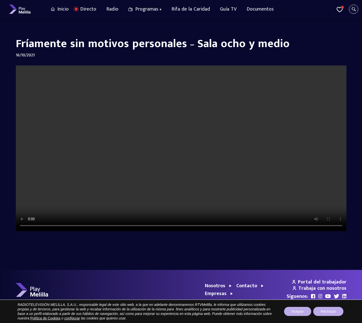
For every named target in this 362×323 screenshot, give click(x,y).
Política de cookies (332, 316)
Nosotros (215, 285)
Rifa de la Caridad (190, 9)
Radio (112, 9)
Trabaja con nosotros (319, 288)
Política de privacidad (299, 316)
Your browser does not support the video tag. (181, 148)
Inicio (63, 9)
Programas (146, 9)
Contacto (246, 285)
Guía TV (228, 9)
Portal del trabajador (319, 281)
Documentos (260, 9)
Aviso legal (272, 316)
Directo (88, 9)
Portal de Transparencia (242, 316)
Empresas (216, 293)
